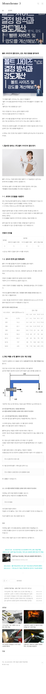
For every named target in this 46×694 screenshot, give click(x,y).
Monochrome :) (11, 3)
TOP (42, 688)
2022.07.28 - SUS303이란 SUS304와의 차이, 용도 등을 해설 (23, 550)
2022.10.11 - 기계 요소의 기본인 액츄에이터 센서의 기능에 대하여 (23, 568)
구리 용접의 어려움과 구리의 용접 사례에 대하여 (17, 621)
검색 (38, 3)
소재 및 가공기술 (9, 614)
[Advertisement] (23, 589)
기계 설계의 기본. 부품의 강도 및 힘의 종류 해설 (17, 617)
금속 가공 (17, 614)
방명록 (10, 10)
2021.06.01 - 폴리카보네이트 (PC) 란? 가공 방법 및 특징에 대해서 (23, 566)
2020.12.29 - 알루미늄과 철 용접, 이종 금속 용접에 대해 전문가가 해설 (23, 552)
